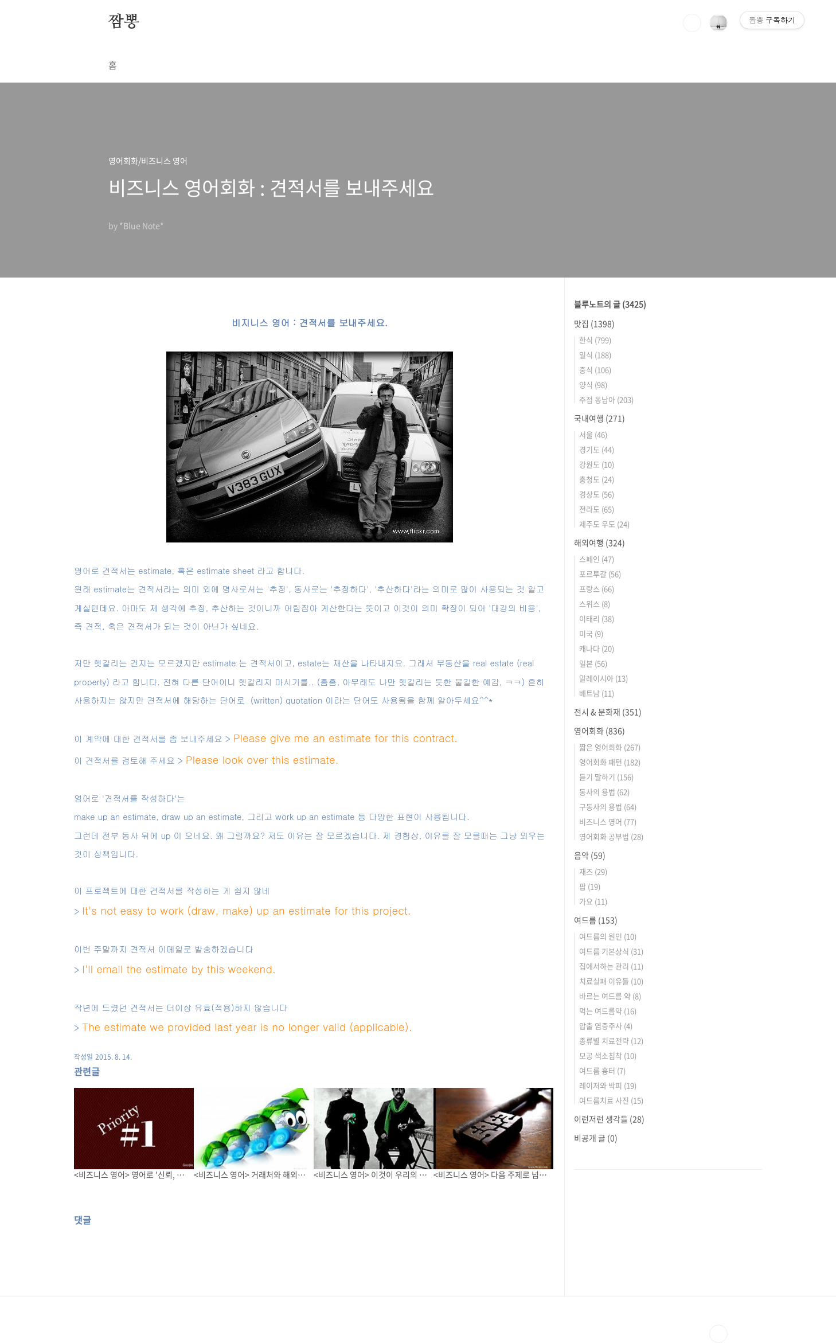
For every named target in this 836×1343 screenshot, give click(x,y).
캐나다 (596, 648)
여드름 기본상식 (611, 951)
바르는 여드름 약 (610, 995)
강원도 (596, 464)
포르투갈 (600, 573)
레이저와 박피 (607, 1085)
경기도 (596, 449)
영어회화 (599, 730)
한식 (595, 339)
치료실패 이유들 (611, 980)
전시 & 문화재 (608, 711)
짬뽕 (123, 22)
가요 (593, 901)
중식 (595, 369)
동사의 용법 (604, 791)
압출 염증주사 (605, 1025)
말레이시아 (603, 678)
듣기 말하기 (606, 776)
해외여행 (599, 542)
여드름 (596, 920)
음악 (589, 855)
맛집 (594, 323)
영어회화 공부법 (611, 836)
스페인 (596, 558)
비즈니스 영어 (607, 821)
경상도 (596, 494)
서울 (593, 434)
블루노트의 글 (610, 304)
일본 (593, 663)
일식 (595, 354)
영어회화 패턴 (609, 761)
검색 (692, 23)
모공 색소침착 (607, 1055)
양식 (593, 384)
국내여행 (599, 418)
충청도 (596, 479)
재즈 (593, 871)
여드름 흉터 (602, 1070)
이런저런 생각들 (609, 1119)
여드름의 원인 (607, 936)
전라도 (596, 508)
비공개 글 (596, 1137)
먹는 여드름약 (607, 1010)
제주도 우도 (604, 523)
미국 (591, 633)
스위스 (594, 603)
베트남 (596, 693)
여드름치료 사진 (611, 1100)
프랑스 (596, 588)
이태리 (596, 618)
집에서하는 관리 (611, 966)
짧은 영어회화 (609, 746)
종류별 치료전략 (611, 1040)
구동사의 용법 (607, 806)
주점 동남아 (606, 399)
